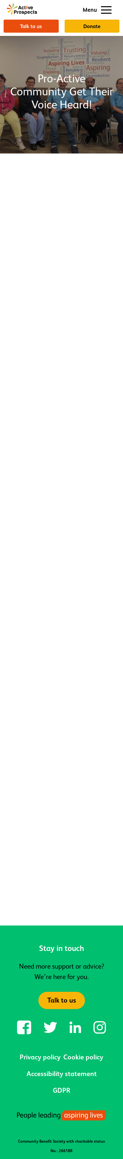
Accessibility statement (62, 1074)
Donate (91, 26)
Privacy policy (40, 1057)
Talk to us (31, 26)
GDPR (61, 1090)
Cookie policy (83, 1057)
